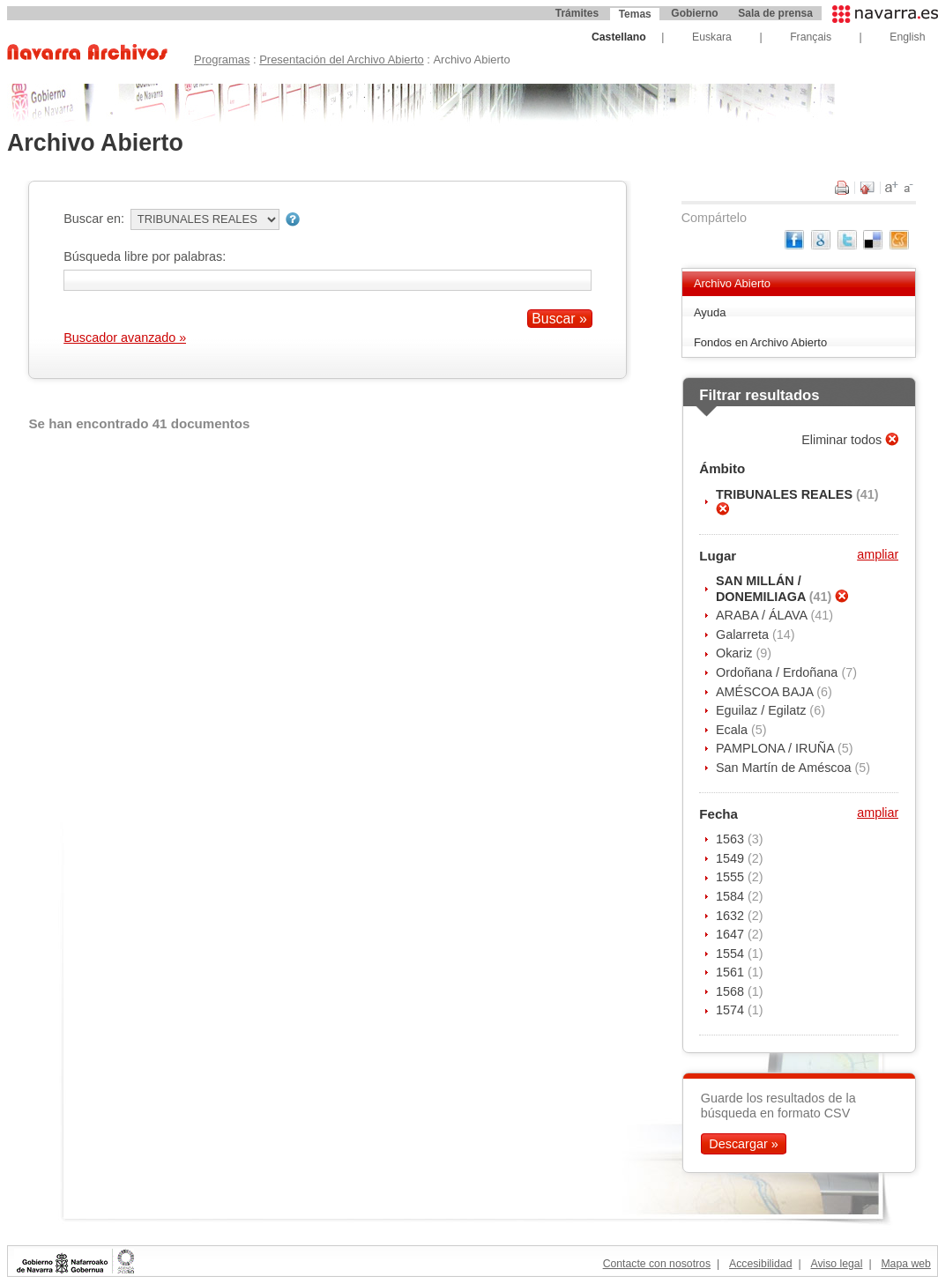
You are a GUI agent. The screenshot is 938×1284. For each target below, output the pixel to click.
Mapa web (905, 1264)
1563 (732, 839)
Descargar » (743, 1144)
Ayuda (710, 312)
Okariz (736, 653)
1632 (732, 916)
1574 (732, 1010)
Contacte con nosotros (657, 1264)
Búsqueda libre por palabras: (144, 256)
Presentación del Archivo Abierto (341, 59)
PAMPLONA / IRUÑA (777, 748)
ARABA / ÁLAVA (763, 615)
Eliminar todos (843, 440)
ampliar (877, 554)
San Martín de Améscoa (785, 768)
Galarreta (744, 634)
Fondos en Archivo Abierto (760, 342)
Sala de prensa (775, 13)
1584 (732, 896)
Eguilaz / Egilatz (762, 710)
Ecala (733, 730)
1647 (732, 934)
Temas (635, 14)
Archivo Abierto (732, 283)
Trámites (577, 13)
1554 (732, 953)
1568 (732, 991)
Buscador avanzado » (124, 337)
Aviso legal (836, 1264)
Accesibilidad (760, 1264)
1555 (732, 877)
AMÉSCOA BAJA (766, 692)
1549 (732, 858)
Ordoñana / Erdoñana (778, 672)
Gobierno (694, 13)
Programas (221, 59)
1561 (732, 972)
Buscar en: (93, 219)
